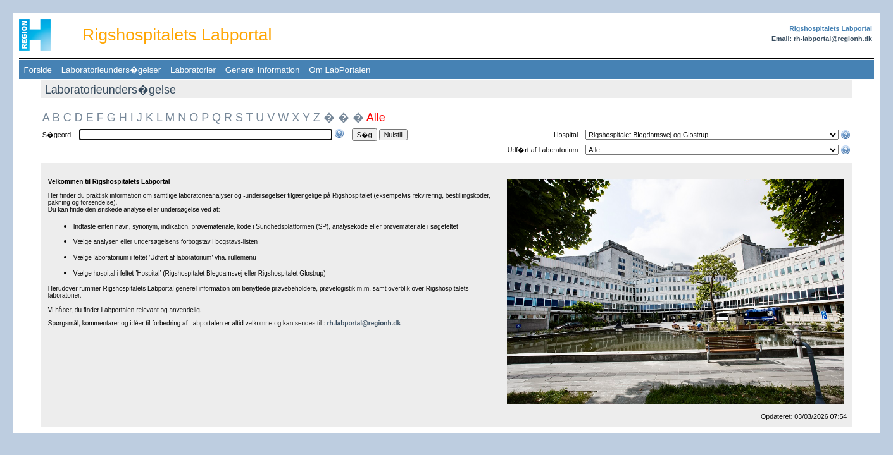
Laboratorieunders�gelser (110, 70)
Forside (37, 70)
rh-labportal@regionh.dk (364, 323)
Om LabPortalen (339, 70)
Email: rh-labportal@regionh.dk (821, 38)
